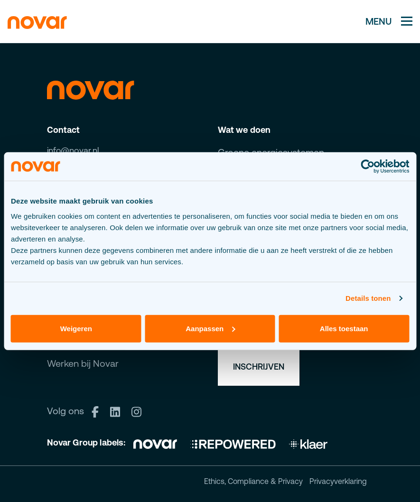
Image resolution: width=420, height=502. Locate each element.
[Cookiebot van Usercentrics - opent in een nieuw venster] (367, 166)
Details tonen (368, 298)
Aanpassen (210, 328)
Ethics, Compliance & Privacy (253, 481)
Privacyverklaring (338, 481)
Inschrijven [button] (258, 367)
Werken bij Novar (83, 363)
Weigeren (76, 328)
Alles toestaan (344, 328)
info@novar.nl (73, 150)
